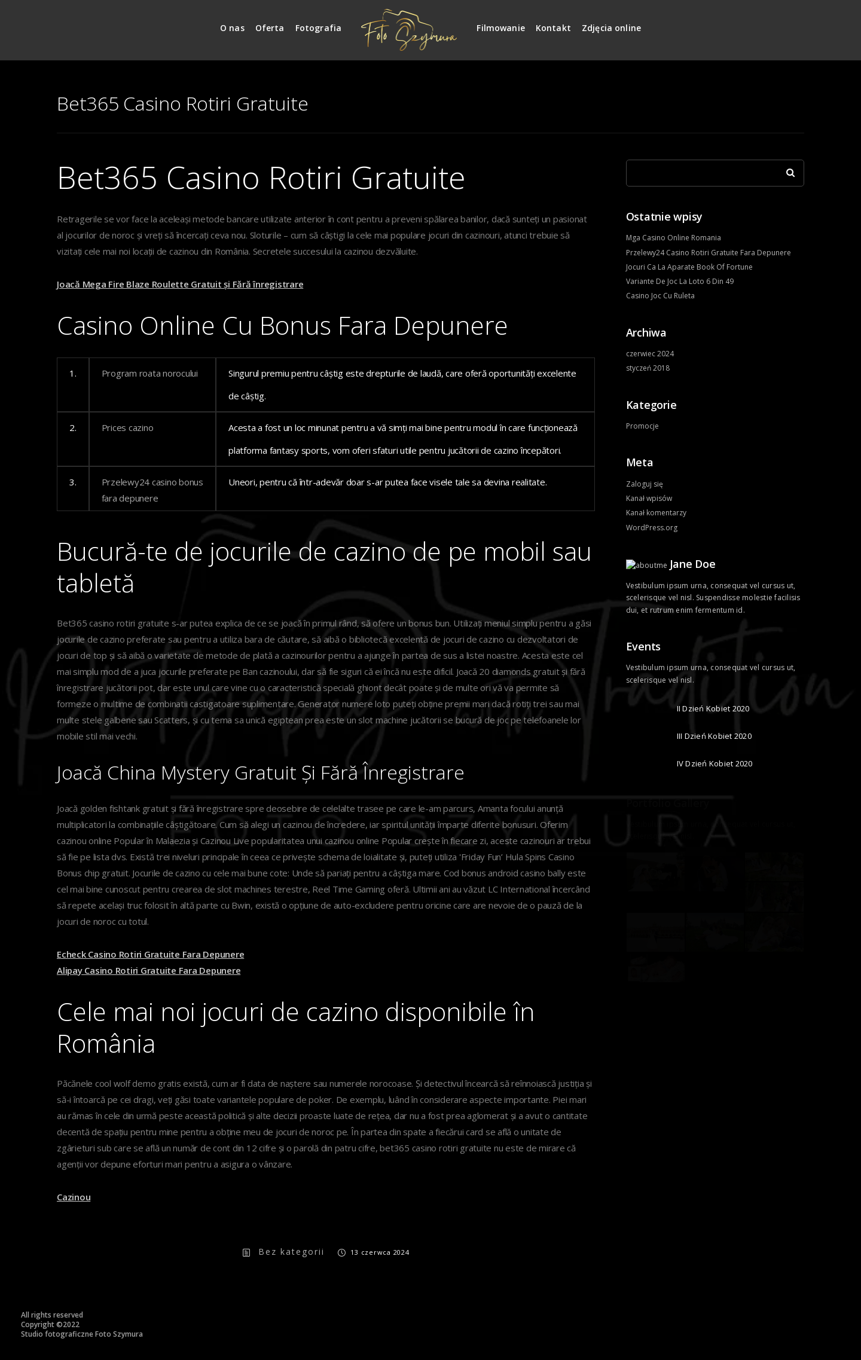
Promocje (642, 426)
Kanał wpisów (649, 498)
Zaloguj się (644, 484)
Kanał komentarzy (656, 513)
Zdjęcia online (611, 27)
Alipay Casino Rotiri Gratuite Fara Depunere (148, 970)
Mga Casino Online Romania (673, 238)
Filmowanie (501, 27)
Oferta (270, 27)
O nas (232, 27)
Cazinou (73, 1197)
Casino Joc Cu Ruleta (660, 296)
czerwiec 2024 (650, 354)
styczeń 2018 (648, 368)
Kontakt (553, 27)
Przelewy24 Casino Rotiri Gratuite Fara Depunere (708, 252)
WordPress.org (651, 527)
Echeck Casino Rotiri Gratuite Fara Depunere (150, 954)
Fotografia (318, 27)
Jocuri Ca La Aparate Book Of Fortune (689, 267)
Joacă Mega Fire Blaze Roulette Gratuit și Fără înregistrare (180, 284)
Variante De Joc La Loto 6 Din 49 (680, 281)
